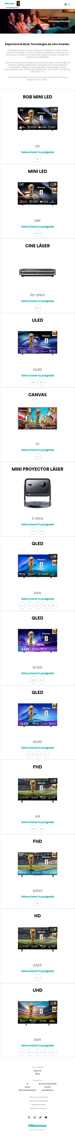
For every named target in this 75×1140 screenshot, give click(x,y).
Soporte (37, 1070)
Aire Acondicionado (48, 1084)
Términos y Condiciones (38, 1097)
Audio (27, 1087)
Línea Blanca (47, 1090)
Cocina (47, 1087)
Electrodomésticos (27, 1090)
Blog (38, 1074)
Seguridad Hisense (38, 1105)
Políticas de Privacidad (38, 1101)
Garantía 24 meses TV (39, 1108)
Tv (27, 1084)
